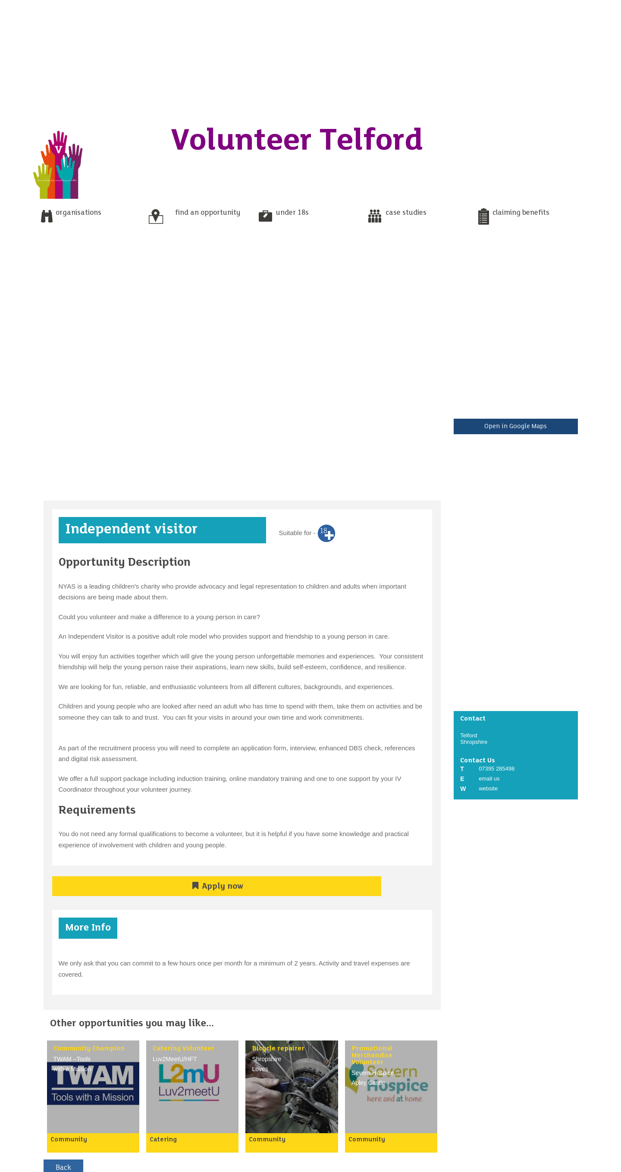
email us (489, 778)
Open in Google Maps (515, 426)
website (488, 788)
